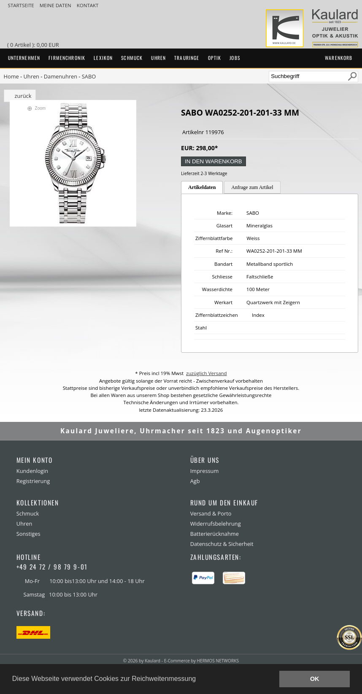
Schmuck (132, 57)
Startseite (21, 5)
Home (11, 76)
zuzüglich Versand (206, 373)
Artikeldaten (202, 187)
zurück (23, 96)
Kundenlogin (32, 471)
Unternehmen (24, 57)
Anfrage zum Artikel (252, 187)
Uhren (158, 57)
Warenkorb (338, 57)
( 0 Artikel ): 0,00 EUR (34, 45)
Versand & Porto (211, 513)
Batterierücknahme (214, 533)
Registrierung (33, 481)
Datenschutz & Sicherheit (222, 544)
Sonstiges (28, 533)
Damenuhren (60, 76)
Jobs (235, 57)
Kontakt (88, 5)
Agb (195, 481)
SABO (89, 76)
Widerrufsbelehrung (215, 523)
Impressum (204, 471)
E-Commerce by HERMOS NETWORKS (201, 661)
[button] (199, 679)
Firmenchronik (67, 57)
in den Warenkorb (213, 161)
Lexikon (103, 57)
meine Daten (56, 5)
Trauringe (186, 57)
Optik (215, 57)
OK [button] (314, 678)
